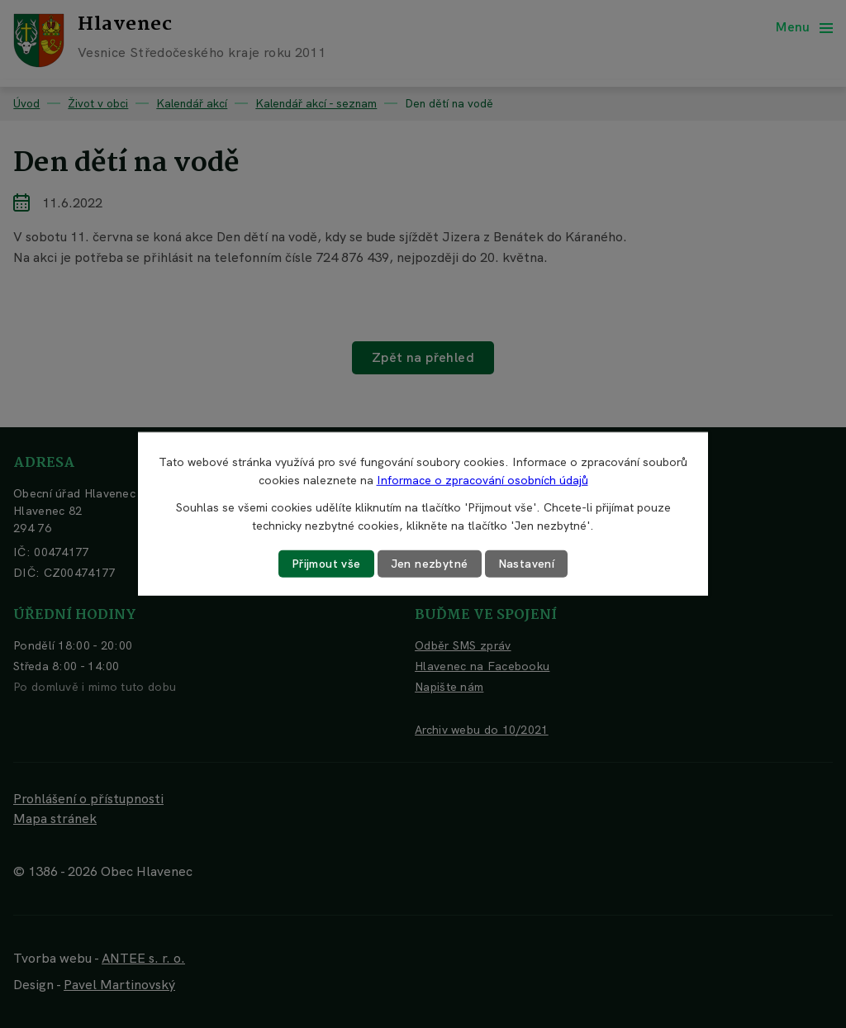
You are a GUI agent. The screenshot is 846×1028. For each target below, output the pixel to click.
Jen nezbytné (429, 563)
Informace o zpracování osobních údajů (482, 480)
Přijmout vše (326, 563)
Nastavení (526, 563)
